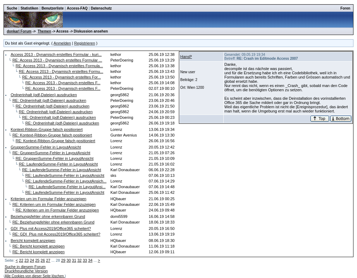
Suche (12, 8)
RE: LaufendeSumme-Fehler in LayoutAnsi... (67, 187)
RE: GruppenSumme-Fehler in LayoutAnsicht (51, 153)
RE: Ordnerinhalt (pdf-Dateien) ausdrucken (49, 100)
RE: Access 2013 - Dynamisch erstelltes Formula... (59, 66)
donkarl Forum (19, 31)
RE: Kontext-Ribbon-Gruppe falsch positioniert (52, 135)
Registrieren (84, 43)
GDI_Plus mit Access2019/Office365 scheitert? (51, 228)
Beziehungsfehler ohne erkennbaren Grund (48, 216)
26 (43, 260)
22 (21, 260)
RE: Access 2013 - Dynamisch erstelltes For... (61, 77)
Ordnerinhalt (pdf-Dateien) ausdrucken (44, 95)
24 (32, 260)
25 (37, 260)
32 (79, 260)
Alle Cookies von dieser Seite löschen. (35, 276)
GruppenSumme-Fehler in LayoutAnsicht (46, 147)
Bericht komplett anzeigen (33, 240)
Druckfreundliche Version (26, 271)
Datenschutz (101, 8)
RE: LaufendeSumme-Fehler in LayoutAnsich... (66, 181)
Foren (345, 8)
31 (74, 260)
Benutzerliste (53, 8)
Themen (44, 31)
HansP (186, 56)
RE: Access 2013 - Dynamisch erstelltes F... (63, 83)
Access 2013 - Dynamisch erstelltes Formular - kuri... (56, 54)
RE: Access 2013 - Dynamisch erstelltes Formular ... (57, 60)
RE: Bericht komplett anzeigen (38, 246)
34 (90, 260)
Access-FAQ (77, 8)
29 (63, 260)
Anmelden (62, 43)
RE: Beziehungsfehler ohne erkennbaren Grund (53, 222)
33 (85, 260)
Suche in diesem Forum (25, 267)
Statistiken (29, 8)
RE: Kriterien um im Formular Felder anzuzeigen (54, 204)
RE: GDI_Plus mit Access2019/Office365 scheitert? (56, 234)
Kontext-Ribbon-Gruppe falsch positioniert (47, 129)
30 (69, 260)
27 (48, 260)
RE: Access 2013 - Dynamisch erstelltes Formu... (61, 71)
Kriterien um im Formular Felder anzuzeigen (48, 199)
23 (26, 260)
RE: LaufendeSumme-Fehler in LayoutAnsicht (58, 164)
